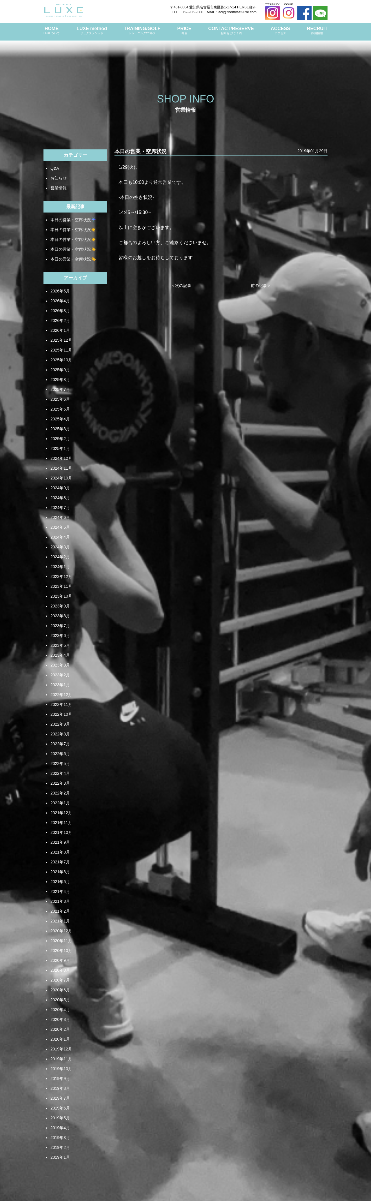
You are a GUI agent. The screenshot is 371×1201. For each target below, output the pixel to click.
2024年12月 (61, 458)
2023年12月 (61, 576)
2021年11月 (61, 822)
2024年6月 (60, 517)
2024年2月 (60, 556)
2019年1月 (60, 1157)
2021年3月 (60, 901)
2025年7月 (60, 389)
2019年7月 (60, 1098)
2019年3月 (60, 1137)
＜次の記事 (181, 285)
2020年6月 (60, 990)
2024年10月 (61, 478)
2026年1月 (60, 330)
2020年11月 (61, 940)
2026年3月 (60, 310)
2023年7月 (60, 625)
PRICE (184, 30)
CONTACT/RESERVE (231, 30)
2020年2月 (60, 1029)
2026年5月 (60, 291)
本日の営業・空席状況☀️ (73, 229)
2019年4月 (60, 1127)
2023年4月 (60, 655)
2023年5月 (60, 645)
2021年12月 (61, 812)
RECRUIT (317, 30)
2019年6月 (60, 1108)
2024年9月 (60, 488)
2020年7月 (60, 980)
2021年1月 (60, 921)
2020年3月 (60, 1019)
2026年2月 (60, 320)
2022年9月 (60, 724)
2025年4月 (60, 419)
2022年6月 (60, 753)
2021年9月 (60, 842)
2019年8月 (60, 1088)
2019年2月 (60, 1147)
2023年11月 (61, 586)
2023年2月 (60, 675)
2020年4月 (60, 1009)
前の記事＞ (261, 285)
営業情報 (58, 188)
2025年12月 (61, 340)
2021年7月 (60, 862)
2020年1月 (60, 1039)
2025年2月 (60, 438)
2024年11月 (61, 468)
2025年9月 (60, 369)
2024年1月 (60, 566)
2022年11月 (61, 704)
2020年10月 (61, 950)
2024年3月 (60, 547)
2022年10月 (61, 714)
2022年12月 (61, 694)
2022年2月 (60, 793)
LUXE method (92, 30)
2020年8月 (60, 970)
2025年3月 (60, 428)
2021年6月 (60, 871)
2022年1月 (60, 803)
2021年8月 (60, 852)
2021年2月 (60, 911)
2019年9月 (60, 1078)
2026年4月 (60, 301)
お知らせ (58, 178)
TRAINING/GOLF (142, 30)
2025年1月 (60, 448)
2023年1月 (60, 684)
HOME (51, 30)
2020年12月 (61, 931)
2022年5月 (60, 763)
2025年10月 (61, 360)
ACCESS (280, 30)
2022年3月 (60, 783)
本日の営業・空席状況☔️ (73, 219)
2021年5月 (60, 881)
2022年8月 (60, 734)
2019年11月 (61, 1059)
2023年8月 (60, 616)
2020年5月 (60, 999)
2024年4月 (60, 537)
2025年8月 (60, 379)
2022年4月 (60, 773)
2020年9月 (60, 960)
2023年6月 (60, 635)
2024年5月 (60, 527)
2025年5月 (60, 409)
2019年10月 (61, 1068)
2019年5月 (60, 1118)
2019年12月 (61, 1049)
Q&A (54, 168)
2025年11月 (61, 350)
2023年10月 (61, 596)
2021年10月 (61, 832)
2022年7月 (60, 744)
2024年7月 (60, 507)
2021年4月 (60, 891)
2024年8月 (60, 497)
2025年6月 (60, 399)
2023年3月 (60, 665)
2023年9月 (60, 606)
